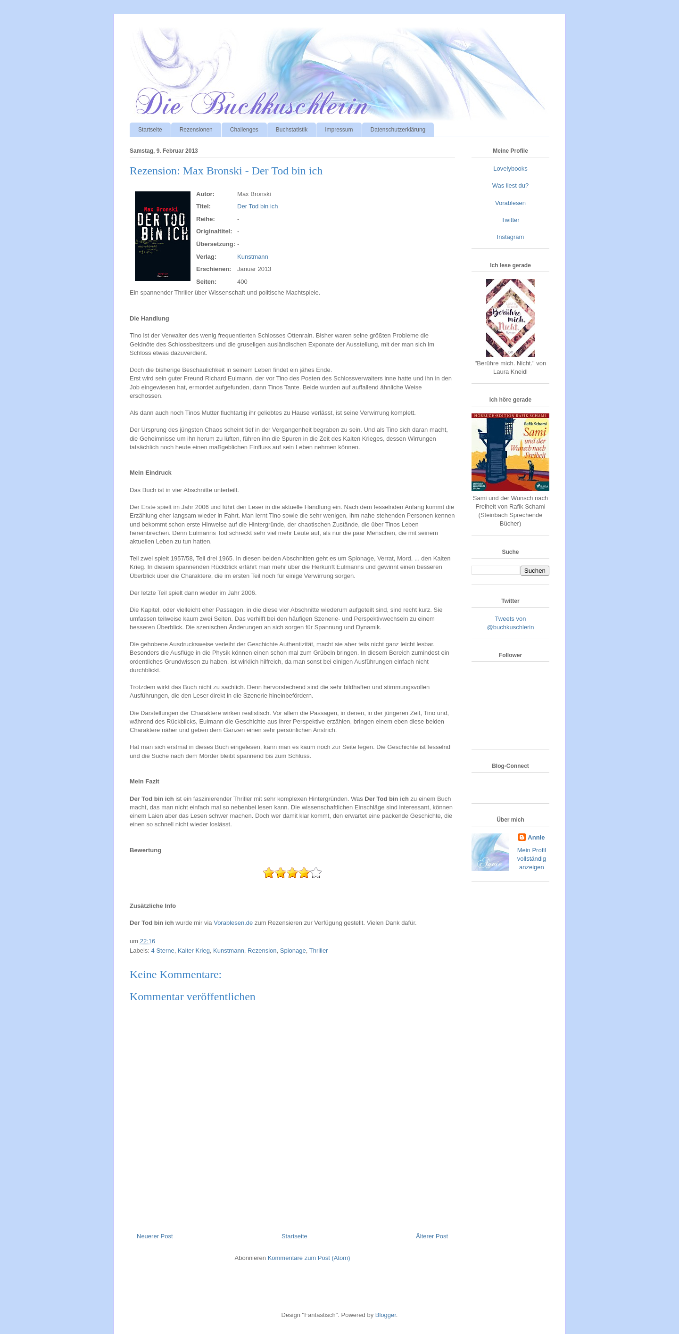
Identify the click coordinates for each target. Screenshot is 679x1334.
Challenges (244, 129)
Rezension (262, 950)
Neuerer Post (155, 1236)
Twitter (510, 219)
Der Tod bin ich (257, 206)
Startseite (150, 129)
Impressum (339, 129)
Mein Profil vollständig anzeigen (531, 859)
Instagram (510, 236)
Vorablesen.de (233, 922)
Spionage (293, 950)
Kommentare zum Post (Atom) (309, 1257)
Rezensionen (196, 129)
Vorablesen (510, 202)
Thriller (318, 950)
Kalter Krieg (194, 950)
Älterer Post (432, 1236)
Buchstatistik (291, 129)
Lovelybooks (510, 168)
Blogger (385, 1314)
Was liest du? (510, 185)
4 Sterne (162, 950)
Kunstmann (252, 256)
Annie (536, 837)
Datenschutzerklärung (398, 129)
